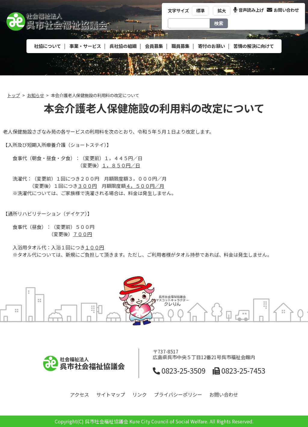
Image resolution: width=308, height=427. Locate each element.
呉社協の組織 (123, 46)
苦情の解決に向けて (253, 46)
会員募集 (154, 46)
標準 (200, 10)
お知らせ (35, 95)
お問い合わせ (283, 10)
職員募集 (180, 46)
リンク (139, 394)
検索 (218, 23)
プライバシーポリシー (178, 394)
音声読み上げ (248, 10)
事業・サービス (85, 46)
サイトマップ (110, 394)
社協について (47, 46)
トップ (13, 95)
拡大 (221, 10)
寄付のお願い (211, 46)
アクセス (79, 394)
